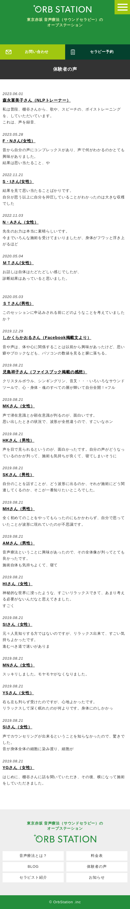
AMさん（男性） (19, 543)
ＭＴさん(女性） (18, 263)
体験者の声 (97, 866)
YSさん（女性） (18, 693)
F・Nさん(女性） (19, 141)
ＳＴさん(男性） (18, 303)
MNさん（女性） (19, 665)
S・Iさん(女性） (18, 181)
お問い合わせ (37, 52)
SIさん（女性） (17, 624)
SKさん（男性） (18, 474)
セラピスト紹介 (33, 877)
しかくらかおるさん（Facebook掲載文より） (47, 337)
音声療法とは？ (33, 855)
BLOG (33, 866)
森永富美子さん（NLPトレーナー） (37, 100)
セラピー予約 (102, 52)
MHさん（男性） (19, 508)
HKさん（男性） (18, 440)
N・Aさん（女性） (21, 222)
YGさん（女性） (18, 767)
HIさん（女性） (18, 583)
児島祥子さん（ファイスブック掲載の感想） (45, 372)
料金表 (97, 855)
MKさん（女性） (19, 406)
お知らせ (97, 877)
